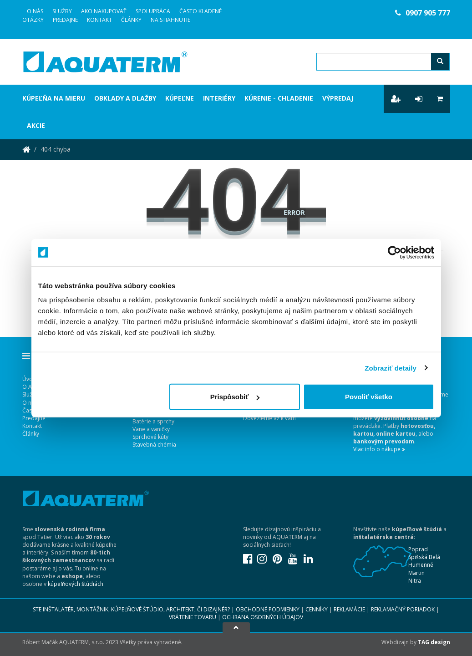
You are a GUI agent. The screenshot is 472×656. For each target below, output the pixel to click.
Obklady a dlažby (125, 98)
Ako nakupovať (104, 11)
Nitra (414, 581)
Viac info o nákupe (379, 449)
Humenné (420, 565)
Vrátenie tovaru (192, 617)
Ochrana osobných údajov (262, 617)
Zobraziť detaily (390, 367)
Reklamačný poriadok (403, 609)
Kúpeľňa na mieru (53, 98)
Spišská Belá (424, 557)
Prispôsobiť (235, 397)
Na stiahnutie (170, 20)
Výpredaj (337, 98)
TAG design (434, 642)
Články (131, 20)
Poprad (418, 549)
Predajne (65, 20)
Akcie (36, 125)
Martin (416, 573)
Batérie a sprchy (153, 421)
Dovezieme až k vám (269, 418)
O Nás (35, 11)
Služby (62, 11)
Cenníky (316, 609)
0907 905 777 (422, 13)
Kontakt (99, 20)
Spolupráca (153, 11)
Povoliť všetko (368, 397)
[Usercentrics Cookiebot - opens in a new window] (394, 252)
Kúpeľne (179, 98)
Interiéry (219, 98)
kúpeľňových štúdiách (75, 584)
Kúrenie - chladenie (278, 98)
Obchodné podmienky (267, 609)
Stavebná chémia (154, 444)
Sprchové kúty (150, 437)
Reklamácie (349, 609)
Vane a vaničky (151, 429)
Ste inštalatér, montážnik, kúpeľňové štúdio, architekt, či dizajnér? (131, 609)
